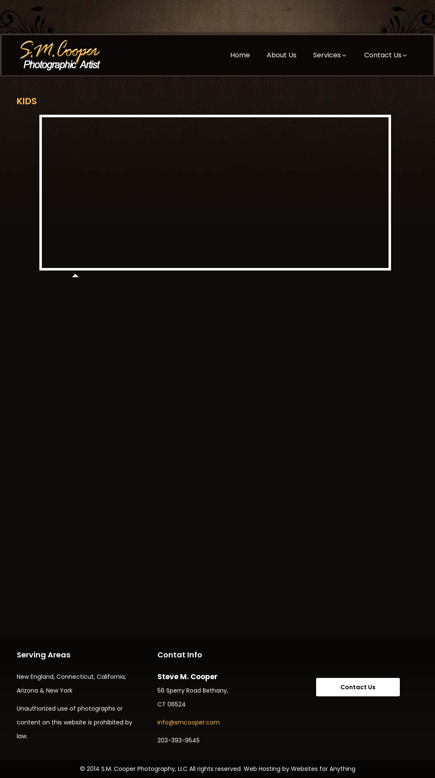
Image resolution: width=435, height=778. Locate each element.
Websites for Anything (323, 769)
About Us (281, 55)
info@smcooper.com (188, 722)
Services (330, 55)
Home (240, 55)
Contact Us (386, 55)
